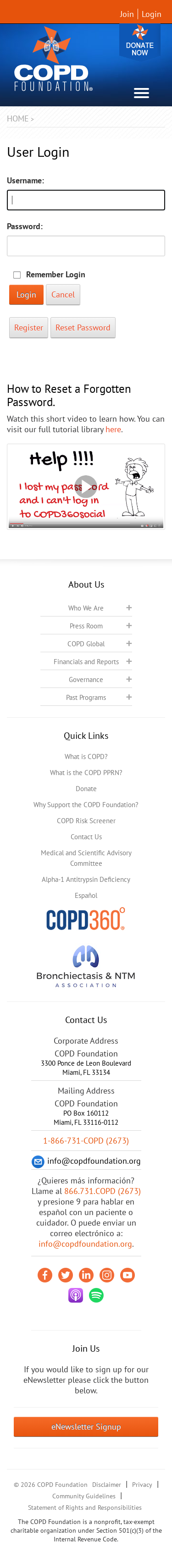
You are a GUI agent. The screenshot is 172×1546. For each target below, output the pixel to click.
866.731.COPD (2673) (102, 1191)
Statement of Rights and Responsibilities (85, 1507)
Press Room (86, 626)
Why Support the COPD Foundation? (86, 804)
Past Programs (86, 697)
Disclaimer (106, 1484)
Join (127, 14)
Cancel (63, 294)
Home (18, 118)
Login (151, 14)
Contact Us (86, 836)
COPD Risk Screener (86, 820)
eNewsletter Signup (86, 1426)
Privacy (142, 1484)
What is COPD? (86, 756)
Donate (140, 42)
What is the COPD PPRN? (86, 772)
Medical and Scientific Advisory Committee (86, 858)
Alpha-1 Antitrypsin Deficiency (86, 879)
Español (86, 895)
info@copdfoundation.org (85, 1243)
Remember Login (55, 274)
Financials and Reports (86, 661)
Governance (86, 679)
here (113, 429)
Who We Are (86, 608)
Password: (25, 226)
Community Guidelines (84, 1496)
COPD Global (86, 643)
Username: (25, 180)
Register (28, 327)
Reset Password (83, 327)
